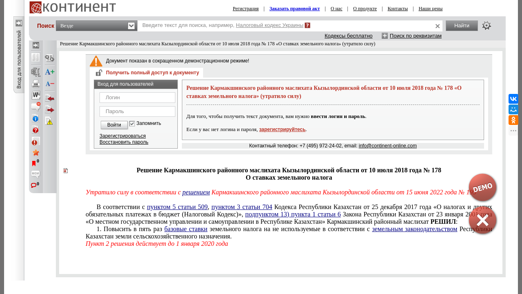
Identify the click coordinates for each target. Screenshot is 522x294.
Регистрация (246, 8)
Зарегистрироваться (123, 136)
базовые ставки (186, 228)
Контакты (397, 8)
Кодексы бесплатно (349, 36)
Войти (114, 125)
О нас (337, 8)
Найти (461, 25)
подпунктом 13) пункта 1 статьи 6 (293, 214)
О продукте (365, 8)
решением (196, 192)
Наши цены (430, 8)
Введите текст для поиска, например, (222, 25)
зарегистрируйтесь (282, 129)
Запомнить (149, 123)
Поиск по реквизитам (416, 36)
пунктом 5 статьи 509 (177, 206)
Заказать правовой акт (295, 8)
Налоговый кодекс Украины (270, 25)
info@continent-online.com (388, 146)
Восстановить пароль (124, 142)
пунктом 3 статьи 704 (242, 206)
